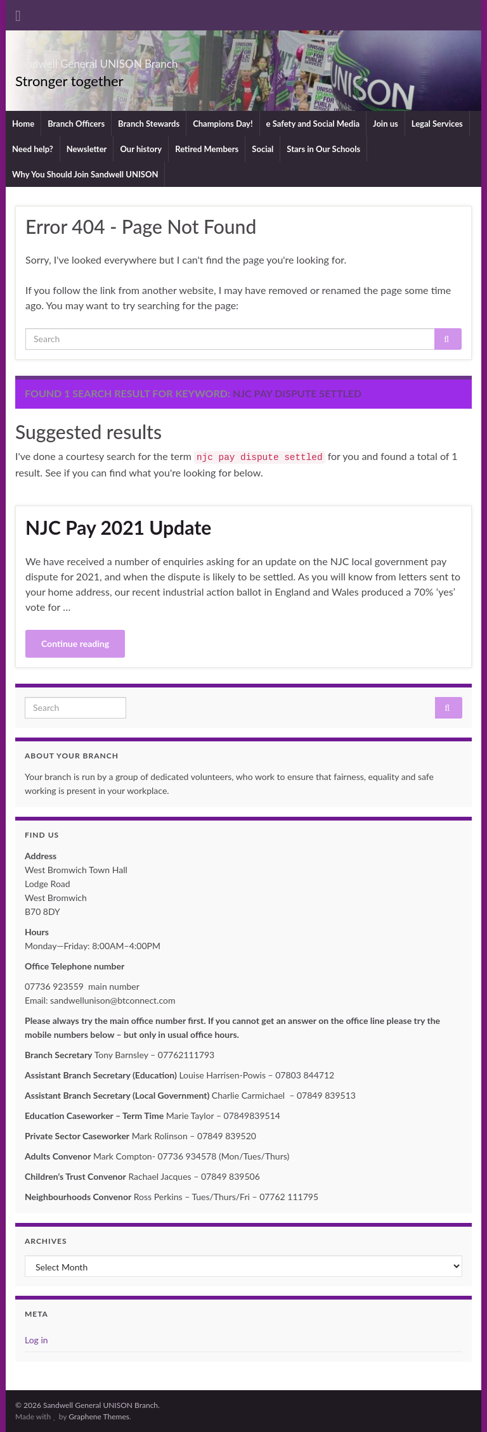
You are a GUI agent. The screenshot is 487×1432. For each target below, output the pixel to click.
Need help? (32, 149)
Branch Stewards (148, 123)
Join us (385, 123)
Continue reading (75, 643)
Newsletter (87, 149)
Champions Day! (222, 123)
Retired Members (206, 149)
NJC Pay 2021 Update (118, 527)
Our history (141, 149)
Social (262, 149)
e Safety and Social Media (313, 123)
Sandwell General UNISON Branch (158, 60)
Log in (36, 1339)
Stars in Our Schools (323, 149)
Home (23, 123)
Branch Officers (76, 123)
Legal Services (437, 123)
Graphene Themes (98, 1416)
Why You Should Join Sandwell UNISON (85, 174)
